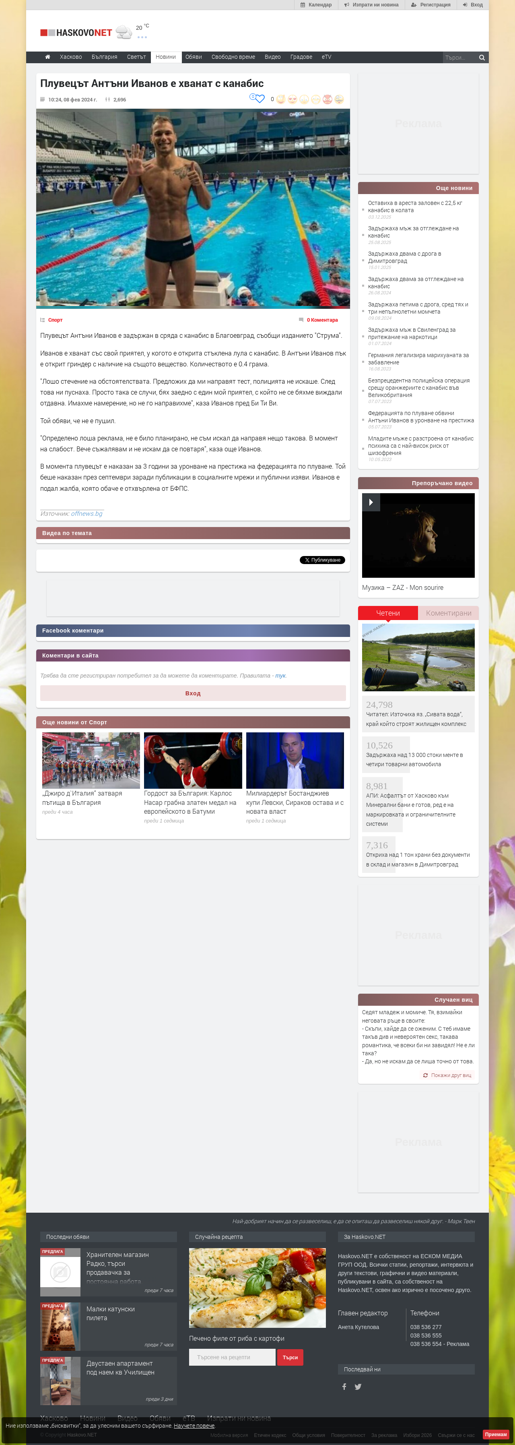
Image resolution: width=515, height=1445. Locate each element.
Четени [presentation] (388, 613)
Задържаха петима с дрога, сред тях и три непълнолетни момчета (418, 307)
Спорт (55, 319)
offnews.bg (86, 513)
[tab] (388, 616)
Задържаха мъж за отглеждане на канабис (413, 231)
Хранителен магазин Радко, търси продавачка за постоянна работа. (118, 1268)
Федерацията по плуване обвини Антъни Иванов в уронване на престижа (421, 416)
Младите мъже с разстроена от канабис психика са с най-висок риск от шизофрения (421, 445)
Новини (166, 56)
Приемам (496, 1434)
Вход (193, 693)
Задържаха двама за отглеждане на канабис (416, 282)
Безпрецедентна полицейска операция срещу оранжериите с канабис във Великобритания (419, 387)
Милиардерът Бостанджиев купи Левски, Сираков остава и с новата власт (295, 802)
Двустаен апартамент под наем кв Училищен (120, 1367)
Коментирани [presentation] (449, 613)
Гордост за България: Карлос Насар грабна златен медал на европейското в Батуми (190, 802)
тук (281, 675)
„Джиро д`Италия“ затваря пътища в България (82, 797)
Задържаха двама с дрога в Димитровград (404, 257)
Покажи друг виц (447, 1075)
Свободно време (233, 56)
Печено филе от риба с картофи (236, 1338)
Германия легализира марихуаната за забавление (418, 358)
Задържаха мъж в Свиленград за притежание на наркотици (412, 333)
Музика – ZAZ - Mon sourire (402, 587)
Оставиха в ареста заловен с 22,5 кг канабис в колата (415, 206)
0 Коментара (322, 319)
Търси (290, 1357)
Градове (301, 56)
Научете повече (194, 1425)
